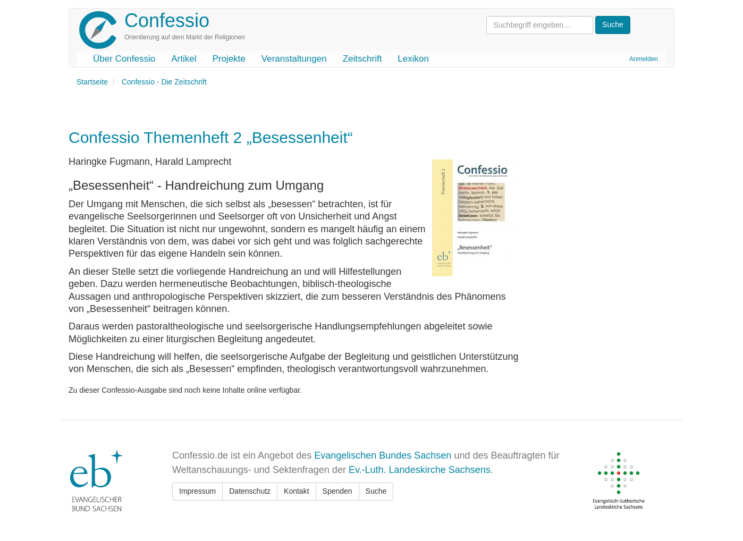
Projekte (228, 59)
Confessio (166, 20)
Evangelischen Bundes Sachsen (382, 455)
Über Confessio (124, 59)
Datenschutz (250, 491)
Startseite (92, 82)
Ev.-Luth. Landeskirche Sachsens (420, 469)
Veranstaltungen (294, 59)
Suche (376, 491)
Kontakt (296, 491)
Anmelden (643, 59)
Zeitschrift (362, 59)
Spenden (337, 491)
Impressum (197, 491)
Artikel (183, 59)
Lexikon (413, 59)
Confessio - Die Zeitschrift (164, 82)
